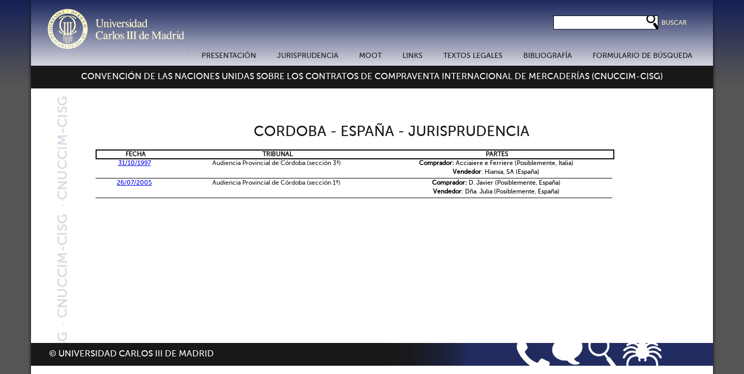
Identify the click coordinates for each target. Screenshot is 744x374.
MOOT (370, 55)
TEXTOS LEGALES (473, 55)
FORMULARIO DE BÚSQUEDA (642, 55)
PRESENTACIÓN (229, 55)
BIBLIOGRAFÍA (547, 55)
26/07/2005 (134, 183)
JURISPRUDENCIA (307, 55)
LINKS (412, 55)
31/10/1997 (134, 163)
